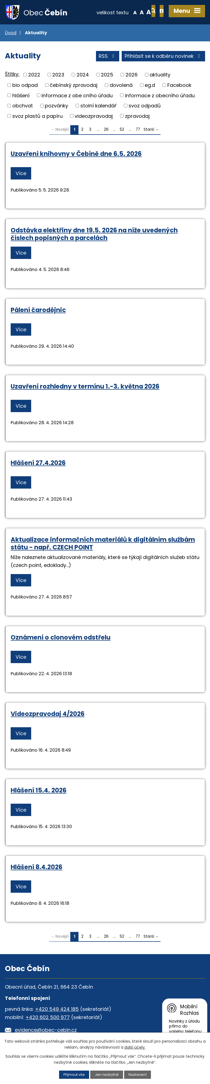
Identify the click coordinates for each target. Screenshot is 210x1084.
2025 (107, 75)
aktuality (160, 75)
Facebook (179, 85)
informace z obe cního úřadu (77, 95)
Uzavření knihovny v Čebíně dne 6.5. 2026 (76, 154)
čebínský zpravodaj (73, 85)
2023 (58, 75)
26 (106, 129)
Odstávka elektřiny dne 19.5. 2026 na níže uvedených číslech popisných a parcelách (94, 234)
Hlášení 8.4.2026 (36, 867)
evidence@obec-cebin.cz (46, 1030)
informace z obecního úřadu (160, 95)
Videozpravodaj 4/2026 (47, 714)
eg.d (150, 85)
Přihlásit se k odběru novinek (163, 56)
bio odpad (25, 85)
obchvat (22, 105)
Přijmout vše (74, 1074)
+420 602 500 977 (47, 1017)
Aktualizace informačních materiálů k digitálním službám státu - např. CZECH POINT (103, 543)
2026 (132, 75)
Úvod (10, 33)
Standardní (124, 12)
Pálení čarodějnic (38, 310)
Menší (117, 12)
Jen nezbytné (107, 1074)
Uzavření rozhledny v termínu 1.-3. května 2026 (85, 386)
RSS (107, 56)
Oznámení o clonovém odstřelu (60, 637)
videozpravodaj (94, 116)
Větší (131, 12)
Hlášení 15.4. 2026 (38, 790)
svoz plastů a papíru (37, 116)
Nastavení (138, 1074)
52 (122, 129)
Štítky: (12, 74)
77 (138, 129)
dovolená (121, 85)
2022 (34, 75)
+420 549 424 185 (57, 1009)
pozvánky (56, 105)
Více (21, 173)
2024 (83, 75)
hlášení (21, 95)
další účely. (134, 1047)
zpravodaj (137, 116)
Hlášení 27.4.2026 (38, 463)
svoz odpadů (145, 105)
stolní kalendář (98, 105)
